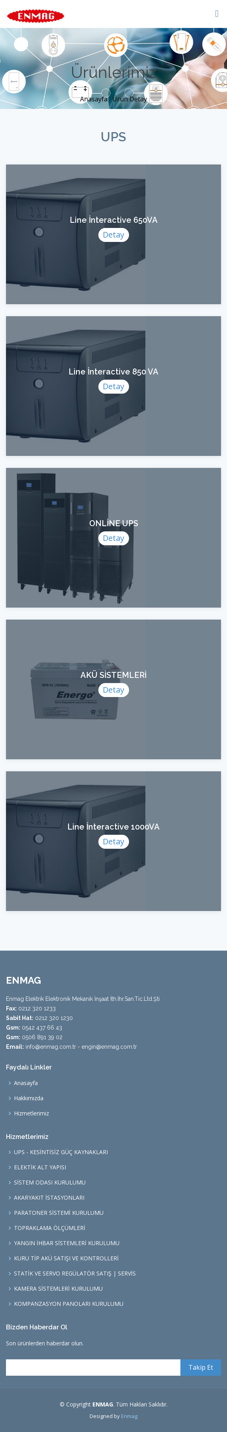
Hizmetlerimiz (31, 1113)
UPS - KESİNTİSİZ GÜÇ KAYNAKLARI (61, 1152)
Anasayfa (94, 99)
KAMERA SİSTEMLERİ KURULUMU (58, 1288)
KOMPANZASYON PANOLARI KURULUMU (68, 1304)
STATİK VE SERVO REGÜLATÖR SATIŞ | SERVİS (75, 1273)
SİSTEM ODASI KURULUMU (50, 1182)
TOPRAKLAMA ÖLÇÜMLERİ (49, 1228)
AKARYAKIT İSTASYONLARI (49, 1197)
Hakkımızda (28, 1098)
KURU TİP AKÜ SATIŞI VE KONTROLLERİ (66, 1258)
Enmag (129, 1416)
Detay (113, 235)
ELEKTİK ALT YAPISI (40, 1167)
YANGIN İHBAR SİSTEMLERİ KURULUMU (66, 1243)
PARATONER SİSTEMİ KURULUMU (59, 1213)
